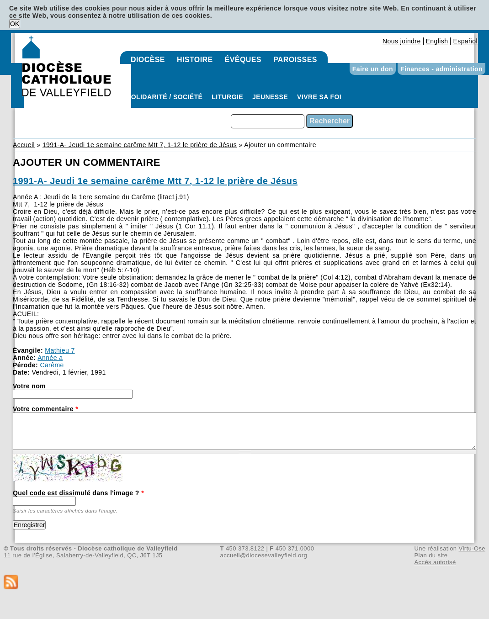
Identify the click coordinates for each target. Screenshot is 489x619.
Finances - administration (441, 69)
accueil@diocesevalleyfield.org (264, 555)
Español (465, 41)
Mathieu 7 (59, 350)
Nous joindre (402, 41)
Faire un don (372, 69)
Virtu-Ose (472, 548)
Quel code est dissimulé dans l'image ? (78, 493)
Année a (50, 357)
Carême (52, 365)
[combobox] (267, 121)
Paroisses (295, 59)
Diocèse (148, 59)
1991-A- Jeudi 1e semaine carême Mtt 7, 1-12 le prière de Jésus (140, 144)
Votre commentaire (45, 409)
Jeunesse (270, 97)
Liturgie (227, 97)
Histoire (195, 59)
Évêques (243, 59)
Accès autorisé (435, 562)
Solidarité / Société (164, 97)
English (437, 41)
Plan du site (430, 555)
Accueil (24, 144)
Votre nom (29, 386)
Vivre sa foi (319, 97)
